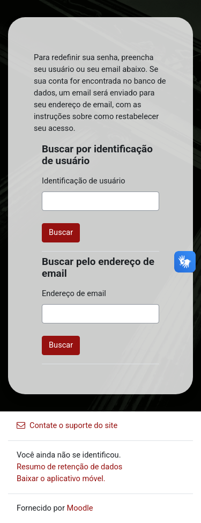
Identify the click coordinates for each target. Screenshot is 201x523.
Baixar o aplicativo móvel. (61, 478)
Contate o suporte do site (67, 425)
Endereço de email (74, 293)
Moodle (80, 508)
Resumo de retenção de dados (69, 467)
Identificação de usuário (83, 181)
